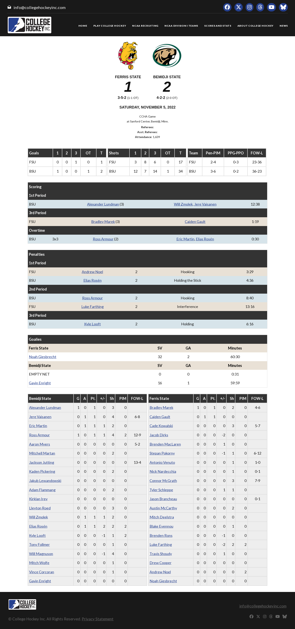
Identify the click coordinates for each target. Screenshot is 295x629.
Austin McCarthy (163, 508)
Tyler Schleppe (161, 490)
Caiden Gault (195, 221)
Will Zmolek (183, 204)
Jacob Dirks (159, 435)
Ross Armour (103, 239)
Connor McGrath (163, 480)
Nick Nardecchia (163, 471)
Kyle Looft (92, 324)
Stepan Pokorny (162, 453)
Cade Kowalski (161, 425)
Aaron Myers (39, 444)
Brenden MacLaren (165, 444)
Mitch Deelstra (162, 517)
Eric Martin (185, 239)
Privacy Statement (97, 619)
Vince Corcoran (41, 572)
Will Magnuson (41, 553)
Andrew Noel (92, 271)
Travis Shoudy (161, 553)
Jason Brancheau (163, 499)
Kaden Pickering (42, 471)
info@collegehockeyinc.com (40, 7)
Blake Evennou (161, 526)
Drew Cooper (160, 562)
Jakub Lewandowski (45, 480)
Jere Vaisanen (205, 204)
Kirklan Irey (38, 499)
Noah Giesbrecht (42, 356)
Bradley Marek (103, 221)
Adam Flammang (42, 490)
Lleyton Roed (40, 508)
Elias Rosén (205, 239)
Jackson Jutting (41, 462)
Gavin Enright (40, 383)
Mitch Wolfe (39, 562)
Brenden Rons (161, 535)
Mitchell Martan (42, 453)
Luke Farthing (92, 306)
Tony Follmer (39, 544)
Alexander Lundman (103, 204)
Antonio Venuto (162, 462)
